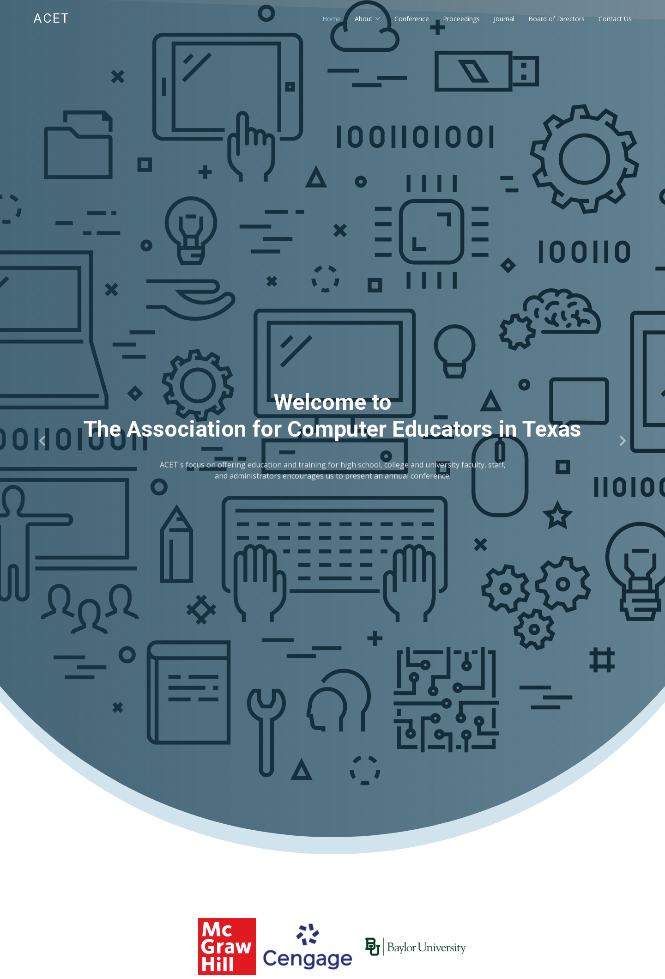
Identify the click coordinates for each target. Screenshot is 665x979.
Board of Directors (556, 18)
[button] (43, 440)
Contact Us (615, 18)
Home (331, 18)
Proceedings (461, 18)
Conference (411, 18)
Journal (504, 18)
